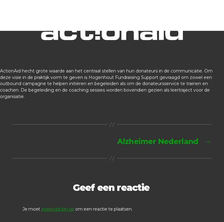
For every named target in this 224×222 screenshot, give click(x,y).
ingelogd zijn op (57, 209)
